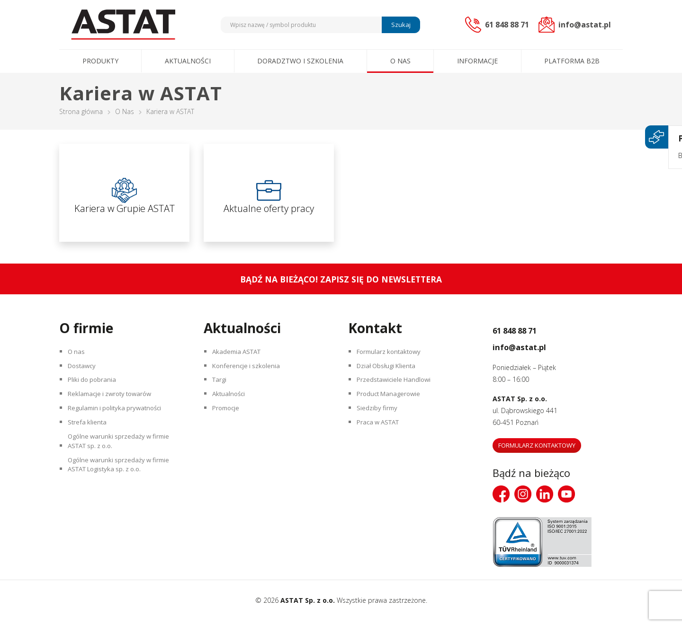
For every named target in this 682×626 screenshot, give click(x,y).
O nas (400, 60)
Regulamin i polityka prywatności (119, 425)
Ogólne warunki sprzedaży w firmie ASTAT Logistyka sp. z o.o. (122, 492)
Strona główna (81, 111)
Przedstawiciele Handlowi (397, 392)
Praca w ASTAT (381, 441)
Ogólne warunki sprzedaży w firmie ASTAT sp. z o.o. (122, 464)
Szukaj (399, 24)
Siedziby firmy (379, 425)
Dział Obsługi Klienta (390, 375)
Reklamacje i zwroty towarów (114, 408)
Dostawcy (84, 375)
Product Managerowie (392, 408)
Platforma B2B (572, 60)
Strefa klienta (89, 441)
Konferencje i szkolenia (249, 375)
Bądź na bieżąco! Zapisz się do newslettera (341, 284)
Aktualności (188, 60)
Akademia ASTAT (240, 358)
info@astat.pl (532, 351)
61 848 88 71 (527, 334)
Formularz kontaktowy (392, 358)
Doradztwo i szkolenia (300, 60)
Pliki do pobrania (94, 392)
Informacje (477, 60)
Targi (221, 392)
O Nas (124, 111)
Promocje (229, 425)
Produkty (100, 60)
